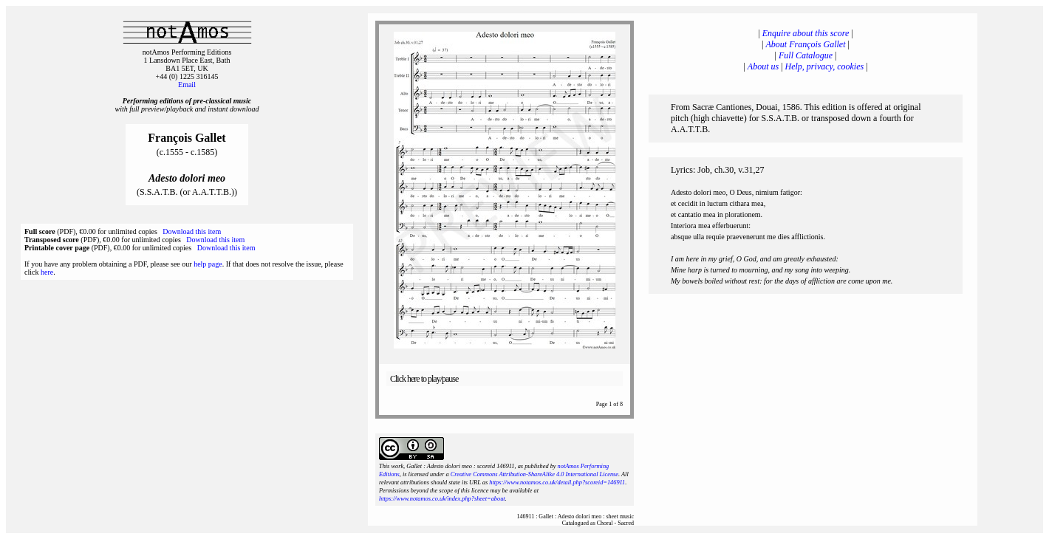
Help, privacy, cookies (824, 66)
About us (763, 66)
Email (187, 84)
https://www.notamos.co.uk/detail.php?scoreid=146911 (557, 482)
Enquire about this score (805, 33)
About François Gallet (806, 44)
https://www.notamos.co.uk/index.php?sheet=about (442, 498)
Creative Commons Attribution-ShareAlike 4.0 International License (534, 474)
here (47, 272)
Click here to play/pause (424, 379)
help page (208, 264)
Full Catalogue (806, 55)
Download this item (192, 231)
